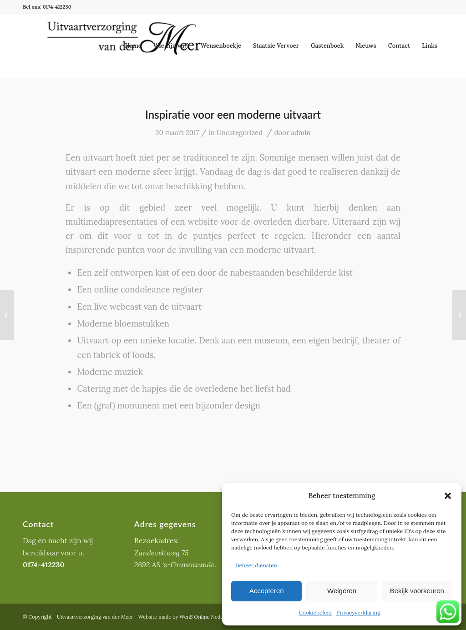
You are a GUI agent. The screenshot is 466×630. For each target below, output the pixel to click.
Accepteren (266, 591)
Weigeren (341, 591)
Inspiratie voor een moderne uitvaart (233, 114)
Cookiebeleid (315, 612)
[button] (447, 495)
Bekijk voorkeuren (417, 591)
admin (300, 132)
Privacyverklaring (358, 612)
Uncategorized (240, 132)
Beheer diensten (256, 565)
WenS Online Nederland (207, 617)
